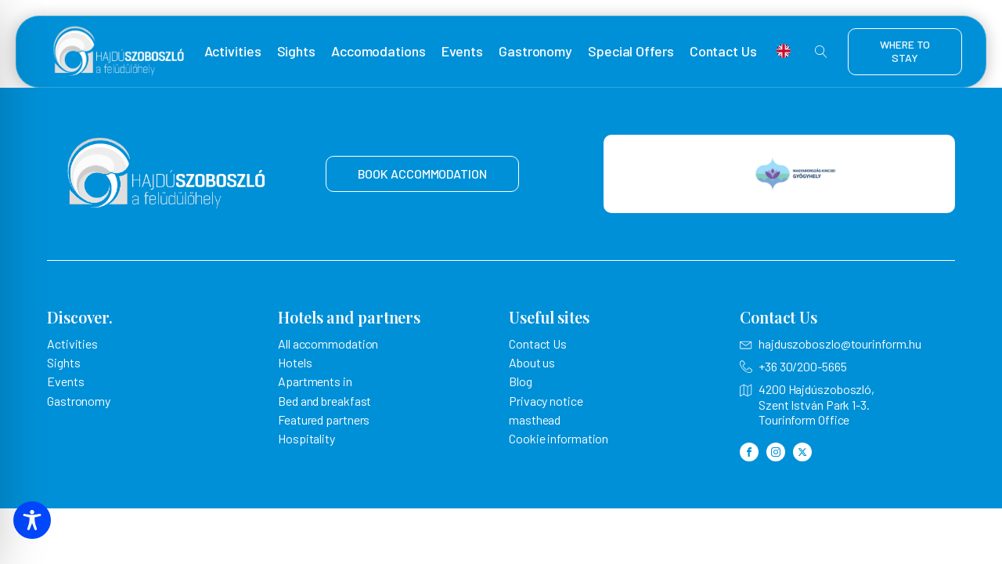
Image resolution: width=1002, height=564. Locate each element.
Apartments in (315, 381)
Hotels (295, 362)
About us (532, 362)
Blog (520, 381)
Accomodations (378, 51)
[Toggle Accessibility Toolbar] (32, 520)
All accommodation (328, 343)
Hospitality (306, 438)
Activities (232, 51)
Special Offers (631, 51)
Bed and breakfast (324, 400)
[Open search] (821, 52)
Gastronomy (535, 51)
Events (462, 51)
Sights (296, 51)
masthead (534, 419)
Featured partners (323, 419)
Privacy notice (546, 400)
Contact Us (723, 51)
